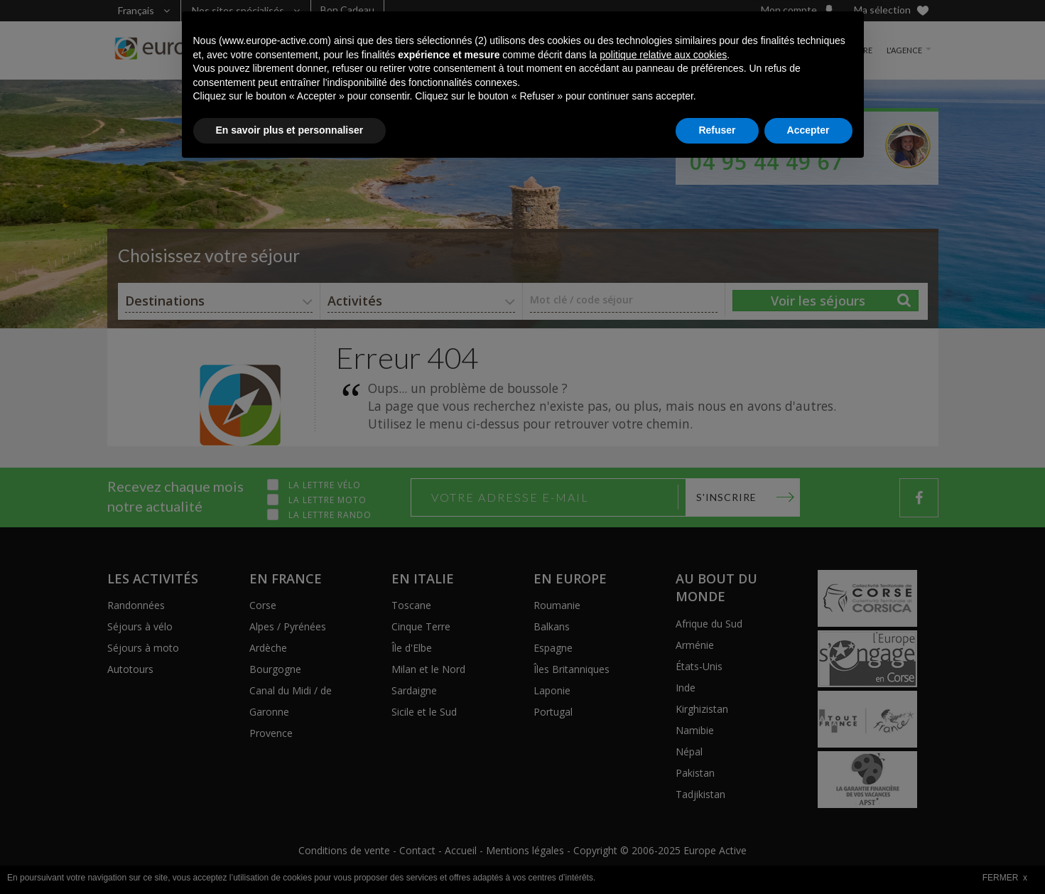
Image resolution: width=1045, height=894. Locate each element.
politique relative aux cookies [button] (663, 779)
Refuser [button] (716, 855)
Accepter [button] (808, 855)
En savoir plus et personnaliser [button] (290, 855)
